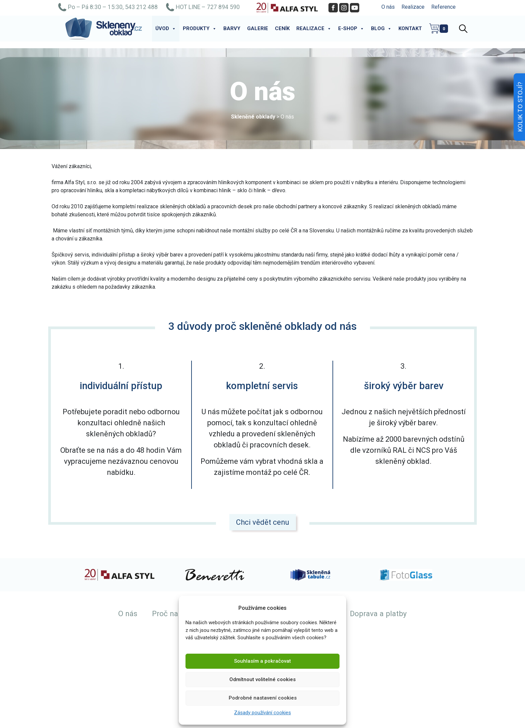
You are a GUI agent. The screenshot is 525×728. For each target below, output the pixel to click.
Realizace (413, 7)
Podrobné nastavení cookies (263, 698)
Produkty (200, 28)
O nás (388, 7)
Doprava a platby (378, 613)
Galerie (257, 28)
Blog (381, 28)
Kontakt (410, 28)
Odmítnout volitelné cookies (262, 679)
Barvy (231, 28)
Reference (443, 7)
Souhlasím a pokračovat (262, 661)
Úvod (165, 28)
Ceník (282, 28)
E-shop (351, 28)
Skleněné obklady (253, 117)
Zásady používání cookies (262, 713)
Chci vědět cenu (262, 522)
